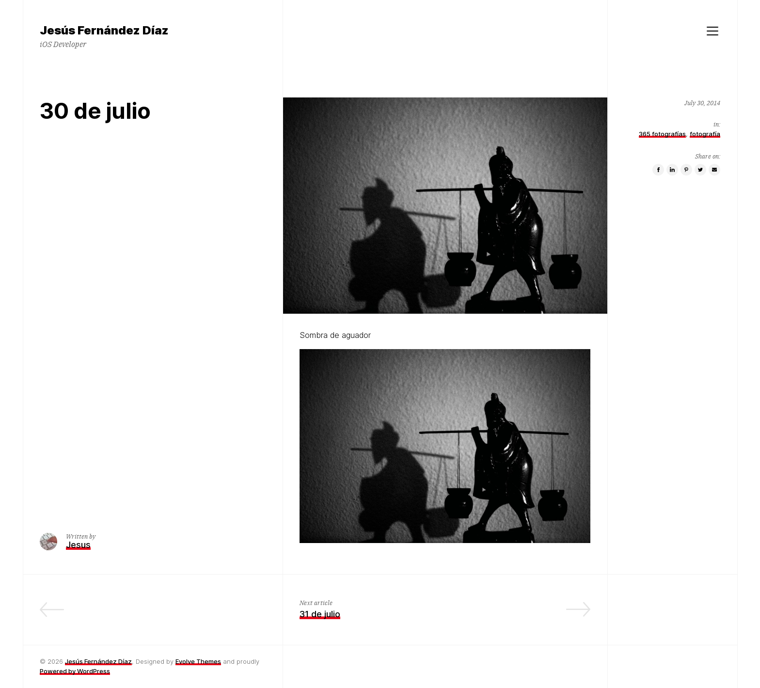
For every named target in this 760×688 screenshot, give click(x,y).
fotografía (705, 134)
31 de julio (320, 614)
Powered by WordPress (75, 671)
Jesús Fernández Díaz (98, 661)
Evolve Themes (198, 661)
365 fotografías (662, 134)
